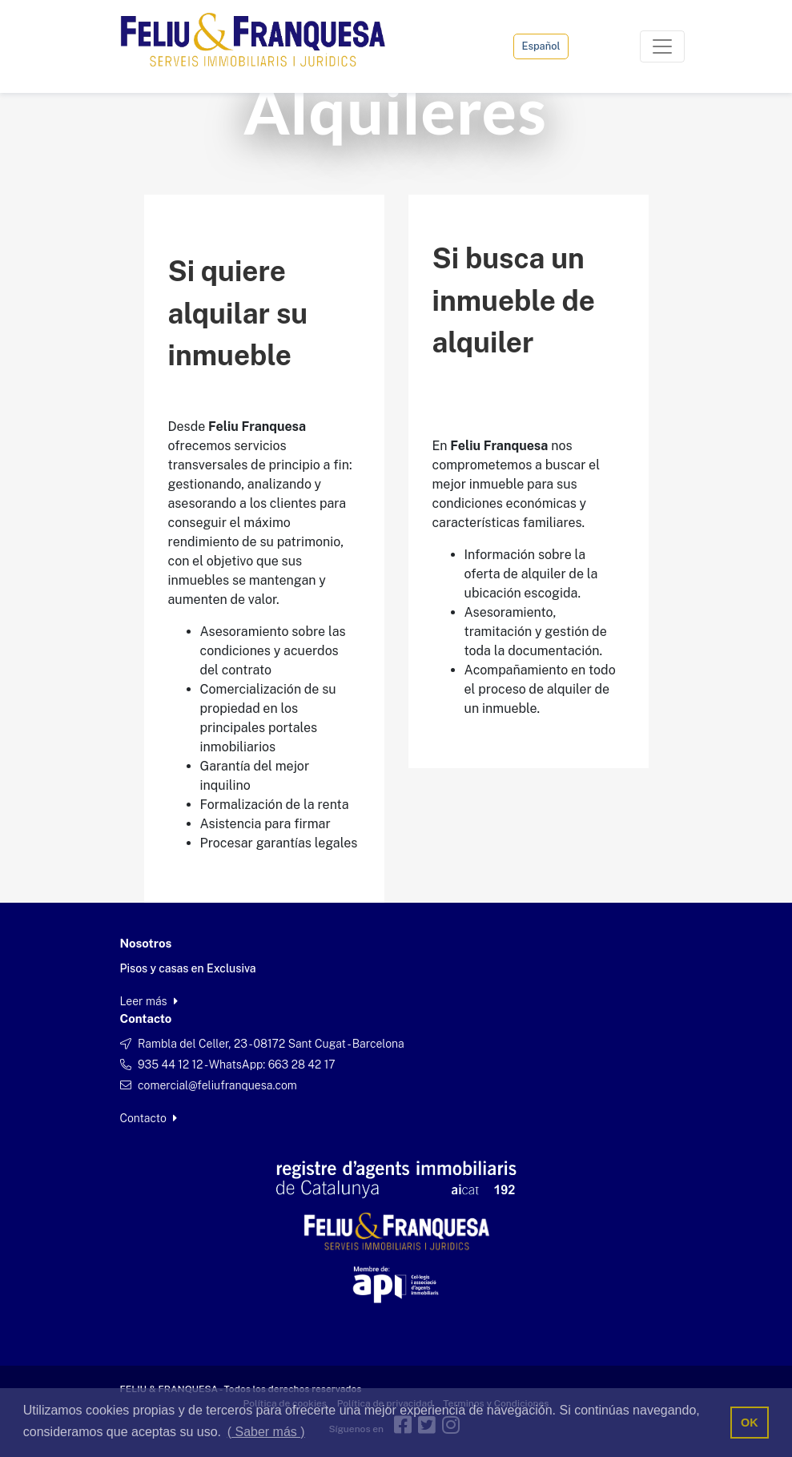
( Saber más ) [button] (266, 1432)
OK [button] (749, 1422)
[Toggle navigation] (662, 46)
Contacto (149, 1118)
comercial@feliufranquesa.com (217, 1085)
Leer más (149, 1001)
